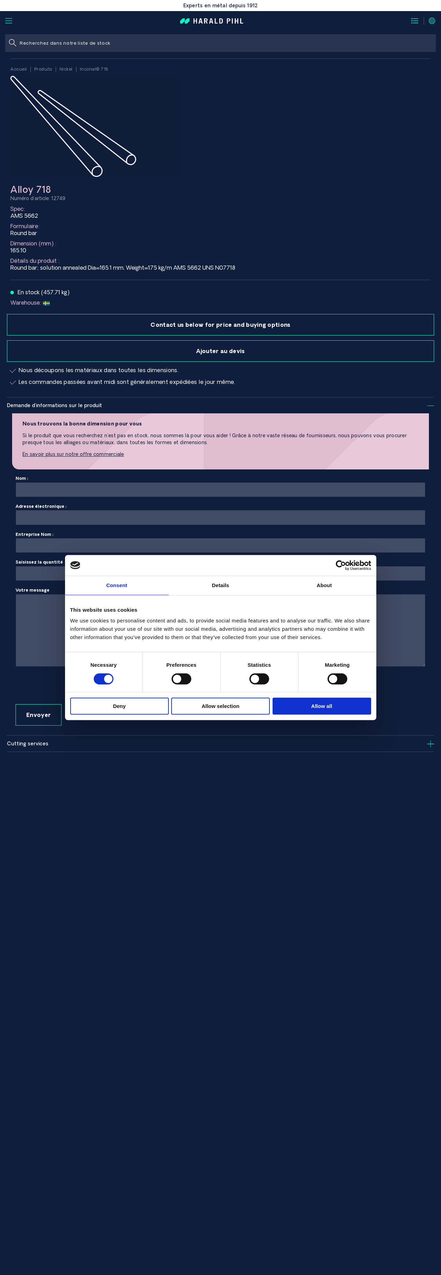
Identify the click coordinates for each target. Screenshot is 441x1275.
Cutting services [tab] (27, 743)
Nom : (220, 486)
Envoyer (38, 715)
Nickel (66, 69)
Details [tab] (220, 585)
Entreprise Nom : (220, 542)
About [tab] (324, 585)
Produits (43, 69)
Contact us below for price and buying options (220, 325)
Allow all (321, 706)
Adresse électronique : (220, 514)
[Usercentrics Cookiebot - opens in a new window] (341, 565)
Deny (119, 706)
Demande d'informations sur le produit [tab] (54, 405)
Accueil (18, 69)
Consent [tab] (116, 585)
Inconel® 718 (94, 69)
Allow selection (220, 706)
